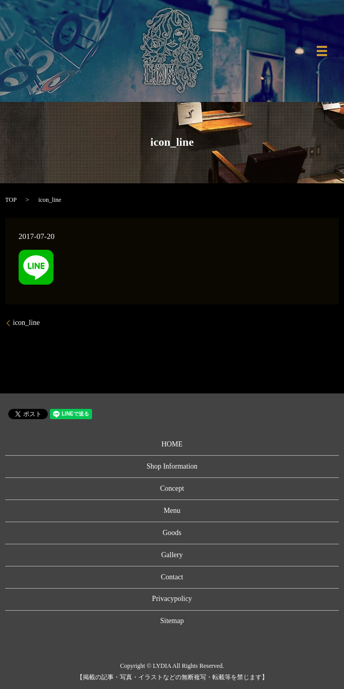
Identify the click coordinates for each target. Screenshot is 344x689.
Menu (172, 510)
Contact (172, 577)
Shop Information (172, 466)
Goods (172, 533)
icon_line (26, 322)
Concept (172, 488)
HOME (172, 444)
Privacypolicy (172, 598)
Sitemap (172, 621)
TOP (10, 199)
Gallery (172, 555)
